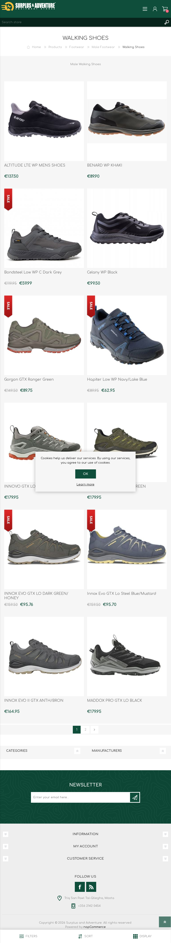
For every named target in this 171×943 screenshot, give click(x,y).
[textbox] (81, 22)
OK (85, 474)
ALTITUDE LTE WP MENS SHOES (34, 165)
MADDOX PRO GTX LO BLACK (114, 701)
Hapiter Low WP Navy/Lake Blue (117, 380)
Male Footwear (103, 47)
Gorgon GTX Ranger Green (29, 380)
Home (36, 47)
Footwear (76, 47)
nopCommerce (94, 927)
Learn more (85, 484)
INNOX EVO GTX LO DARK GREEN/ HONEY (36, 596)
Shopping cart (165, 9)
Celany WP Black (102, 272)
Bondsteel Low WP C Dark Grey (33, 272)
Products (55, 47)
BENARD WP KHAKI (104, 165)
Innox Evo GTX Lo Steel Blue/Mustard (121, 594)
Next (94, 730)
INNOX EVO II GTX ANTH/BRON (33, 701)
